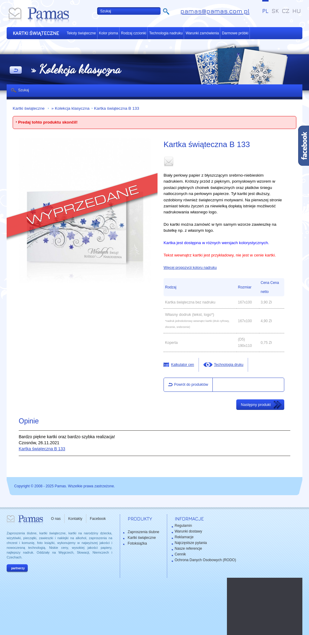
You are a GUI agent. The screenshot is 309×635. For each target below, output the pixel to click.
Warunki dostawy (188, 531)
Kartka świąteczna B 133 (116, 108)
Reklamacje (184, 537)
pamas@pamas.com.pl (215, 11)
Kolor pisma (108, 33)
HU (296, 11)
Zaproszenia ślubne (143, 532)
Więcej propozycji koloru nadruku (190, 268)
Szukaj (23, 90)
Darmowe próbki (235, 33)
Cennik (180, 554)
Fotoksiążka (137, 543)
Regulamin (183, 525)
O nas (56, 519)
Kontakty (75, 519)
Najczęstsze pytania (191, 543)
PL (265, 11)
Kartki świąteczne (29, 108)
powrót (16, 70)
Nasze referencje (188, 548)
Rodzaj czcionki (133, 33)
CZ (285, 11)
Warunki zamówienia (202, 33)
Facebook (98, 519)
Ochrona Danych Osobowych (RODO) (205, 560)
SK (275, 11)
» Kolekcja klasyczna (70, 108)
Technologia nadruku (166, 33)
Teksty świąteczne (81, 33)
